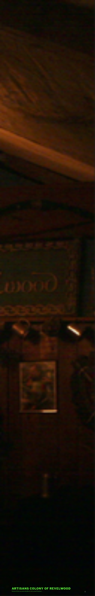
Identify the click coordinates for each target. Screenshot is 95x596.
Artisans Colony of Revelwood (41, 588)
